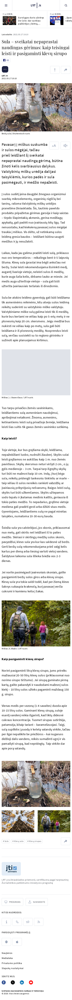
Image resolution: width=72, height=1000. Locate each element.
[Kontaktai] (17, 922)
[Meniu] (6, 5)
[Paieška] (66, 5)
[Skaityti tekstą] (65, 145)
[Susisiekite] (37, 902)
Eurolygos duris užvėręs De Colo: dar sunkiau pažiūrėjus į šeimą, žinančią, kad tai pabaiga (31, 20)
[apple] (17, 942)
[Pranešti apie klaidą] (55, 70)
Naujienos (7, 953)
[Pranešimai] (28, 922)
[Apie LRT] (6, 922)
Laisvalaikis (7, 34)
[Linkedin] (22, 982)
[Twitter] (13, 982)
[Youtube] (31, 982)
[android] (6, 942)
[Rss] (38, 922)
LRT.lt (5, 75)
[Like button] (6, 60)
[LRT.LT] (36, 5)
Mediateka (7, 958)
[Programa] (12, 902)
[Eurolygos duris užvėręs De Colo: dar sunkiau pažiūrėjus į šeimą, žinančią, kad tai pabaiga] (9, 20)
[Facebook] (4, 982)
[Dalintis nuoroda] (65, 70)
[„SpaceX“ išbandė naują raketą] (56, 20)
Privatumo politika (12, 963)
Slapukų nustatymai (12, 968)
